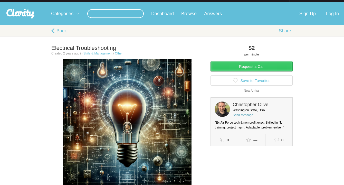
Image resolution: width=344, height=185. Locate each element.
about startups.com (308, 3)
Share (285, 35)
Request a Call (251, 70)
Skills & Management (97, 57)
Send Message (243, 119)
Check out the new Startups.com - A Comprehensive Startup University (234, 3)
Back (61, 35)
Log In (332, 17)
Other (118, 57)
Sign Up (307, 17)
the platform (43, 3)
